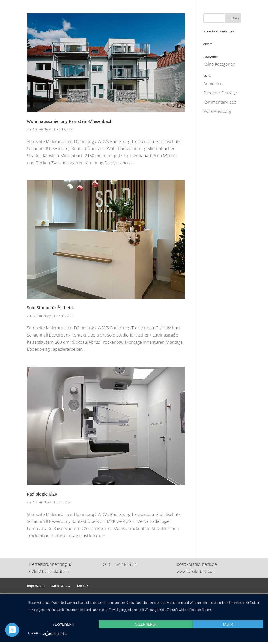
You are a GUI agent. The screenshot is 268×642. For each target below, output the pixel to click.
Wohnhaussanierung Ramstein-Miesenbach (69, 121)
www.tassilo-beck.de (196, 571)
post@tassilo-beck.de (197, 564)
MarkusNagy (42, 129)
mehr (228, 624)
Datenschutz (61, 585)
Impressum (36, 585)
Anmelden (213, 83)
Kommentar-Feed (219, 102)
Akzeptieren (145, 624)
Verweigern (63, 624)
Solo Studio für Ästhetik (50, 307)
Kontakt (83, 585)
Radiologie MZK (42, 494)
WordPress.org (217, 111)
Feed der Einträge (220, 92)
